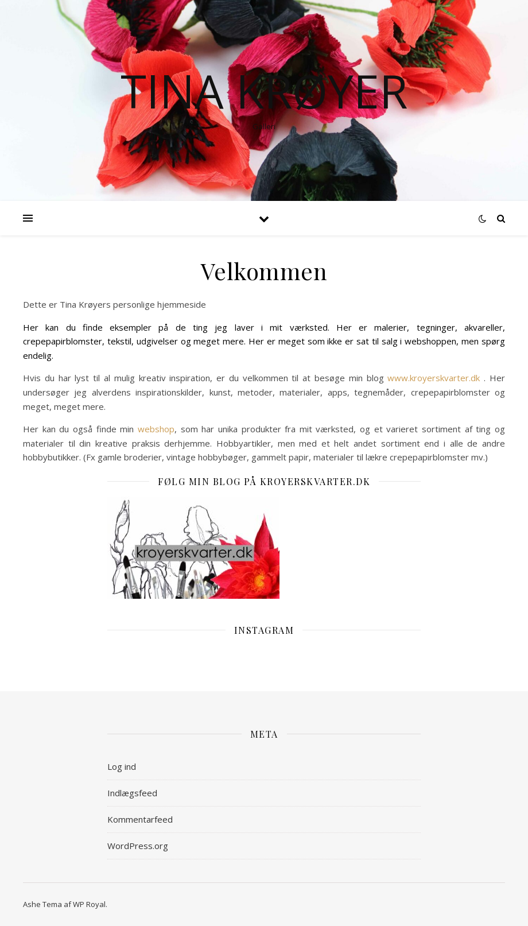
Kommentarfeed (140, 819)
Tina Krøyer (264, 91)
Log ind (121, 766)
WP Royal (89, 904)
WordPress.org (137, 845)
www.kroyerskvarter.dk (433, 377)
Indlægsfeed (132, 793)
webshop (156, 429)
